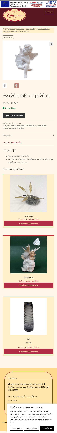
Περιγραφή (7, 135)
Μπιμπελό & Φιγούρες (29, 125)
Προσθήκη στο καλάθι (14, 115)
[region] (32, 418)
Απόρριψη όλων (31, 428)
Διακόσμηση (15, 125)
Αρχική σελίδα (10, 29)
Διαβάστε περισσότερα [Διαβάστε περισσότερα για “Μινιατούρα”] (28, 223)
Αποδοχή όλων (47, 428)
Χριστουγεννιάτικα (43, 29)
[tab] (29, 135)
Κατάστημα (20, 29)
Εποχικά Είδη (30, 29)
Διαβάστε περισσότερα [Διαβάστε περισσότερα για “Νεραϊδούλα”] (28, 285)
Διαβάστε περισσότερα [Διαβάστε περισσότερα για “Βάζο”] (28, 351)
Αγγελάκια (6, 31)
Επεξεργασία (16, 428)
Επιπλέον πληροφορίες (12, 142)
